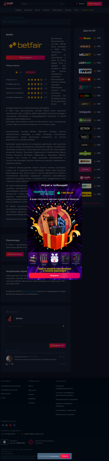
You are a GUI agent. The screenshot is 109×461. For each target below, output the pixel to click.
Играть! (54, 275)
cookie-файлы (54, 456)
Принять (65, 456)
